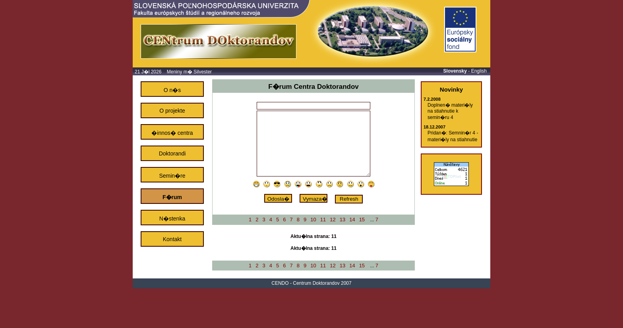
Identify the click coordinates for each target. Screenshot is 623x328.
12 (332, 220)
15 (362, 220)
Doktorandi (172, 153)
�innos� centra (172, 133)
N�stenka (172, 218)
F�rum (172, 197)
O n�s (172, 90)
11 (323, 220)
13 (342, 220)
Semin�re (172, 176)
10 (313, 220)
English (479, 71)
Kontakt (172, 239)
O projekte (172, 110)
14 (352, 220)
